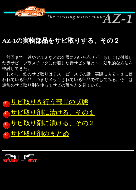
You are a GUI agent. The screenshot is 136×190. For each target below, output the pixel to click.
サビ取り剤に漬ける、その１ (48, 112)
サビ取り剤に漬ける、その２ (48, 123)
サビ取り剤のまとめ (35, 133)
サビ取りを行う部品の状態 (45, 101)
